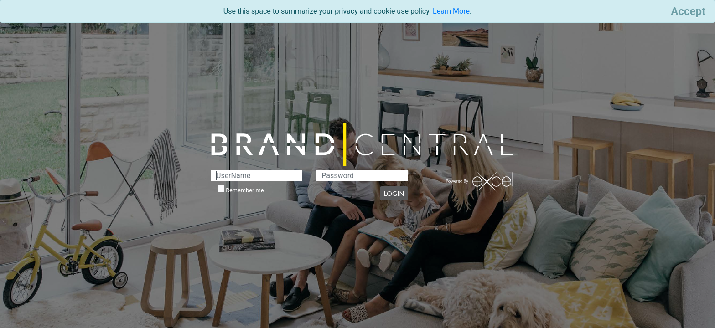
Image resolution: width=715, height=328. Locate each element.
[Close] (688, 11)
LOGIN (394, 193)
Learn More (451, 11)
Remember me (241, 189)
